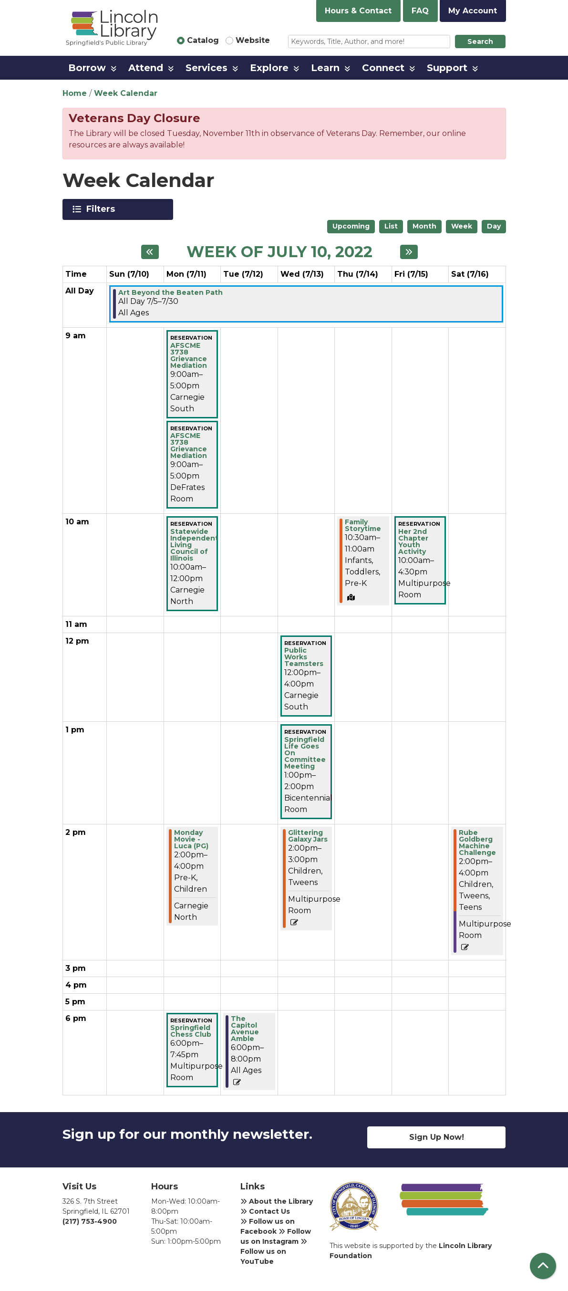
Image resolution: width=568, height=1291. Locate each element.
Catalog (203, 40)
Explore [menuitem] (269, 67)
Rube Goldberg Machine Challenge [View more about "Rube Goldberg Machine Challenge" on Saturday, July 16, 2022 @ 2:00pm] (477, 842)
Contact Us (265, 1211)
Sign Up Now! (436, 1137)
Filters (102, 209)
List (391, 226)
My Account (472, 10)
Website (253, 40)
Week (461, 226)
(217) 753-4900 (89, 1221)
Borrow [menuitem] (87, 67)
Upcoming (351, 226)
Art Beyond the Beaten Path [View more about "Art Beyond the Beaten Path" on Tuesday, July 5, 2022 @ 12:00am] (170, 292)
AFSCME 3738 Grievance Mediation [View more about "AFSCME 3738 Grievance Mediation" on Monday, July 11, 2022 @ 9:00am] (188, 355)
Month (424, 226)
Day (494, 226)
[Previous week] (150, 252)
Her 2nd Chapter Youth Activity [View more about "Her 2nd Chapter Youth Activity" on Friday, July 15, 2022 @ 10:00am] (413, 541)
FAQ (420, 10)
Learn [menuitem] (325, 67)
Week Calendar (125, 93)
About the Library (276, 1201)
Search (480, 41)
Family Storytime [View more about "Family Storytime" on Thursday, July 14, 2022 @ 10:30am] (363, 525)
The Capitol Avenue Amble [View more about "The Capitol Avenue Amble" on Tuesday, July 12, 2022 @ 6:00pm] (245, 1028)
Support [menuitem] (447, 67)
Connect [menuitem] (383, 67)
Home (74, 93)
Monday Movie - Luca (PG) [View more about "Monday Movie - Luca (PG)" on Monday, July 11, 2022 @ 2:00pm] (191, 839)
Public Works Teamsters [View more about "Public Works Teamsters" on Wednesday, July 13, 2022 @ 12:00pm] (303, 657)
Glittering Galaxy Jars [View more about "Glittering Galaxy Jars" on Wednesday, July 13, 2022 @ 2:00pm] (308, 836)
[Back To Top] (543, 1266)
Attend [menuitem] (145, 67)
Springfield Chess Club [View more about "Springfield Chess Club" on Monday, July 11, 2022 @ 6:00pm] (190, 1031)
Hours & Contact (358, 10)
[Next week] (409, 252)
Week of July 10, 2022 (279, 252)
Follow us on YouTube (273, 1252)
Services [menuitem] (206, 67)
